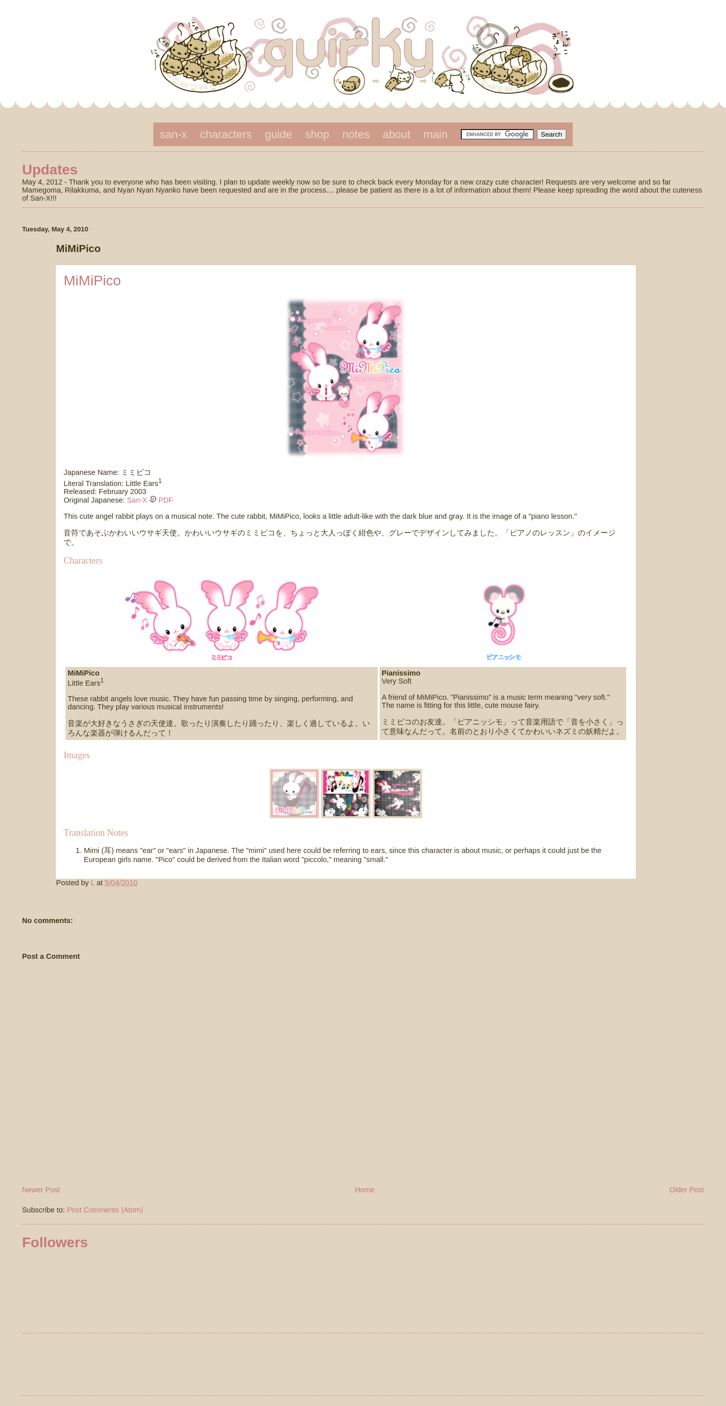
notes (356, 134)
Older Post (687, 1190)
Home (365, 1190)
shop (317, 134)
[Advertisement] (363, 1366)
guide (278, 134)
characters (226, 134)
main (436, 134)
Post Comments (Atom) (105, 1210)
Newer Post (41, 1190)
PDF (164, 500)
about (396, 134)
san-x (173, 134)
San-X (137, 500)
